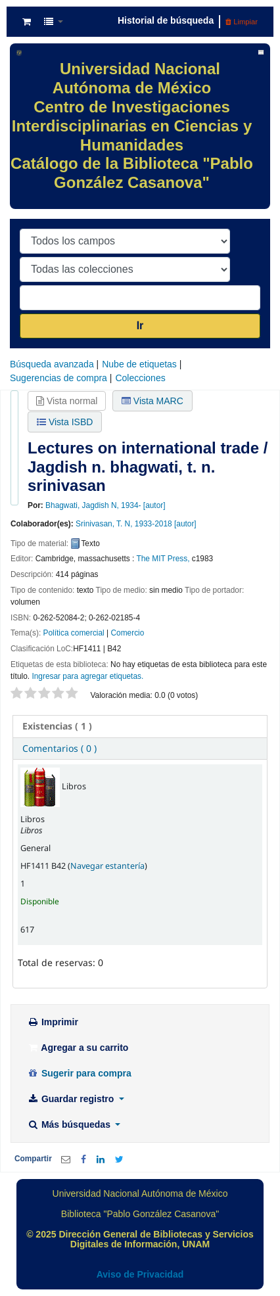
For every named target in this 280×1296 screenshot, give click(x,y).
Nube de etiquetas (139, 364)
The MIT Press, (162, 558)
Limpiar (241, 22)
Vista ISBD (65, 422)
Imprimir (52, 1022)
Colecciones (140, 378)
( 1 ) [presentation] (57, 726)
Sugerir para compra (79, 1073)
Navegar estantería (107, 865)
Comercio (127, 632)
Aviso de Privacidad (140, 1274)
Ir (140, 325)
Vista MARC (152, 401)
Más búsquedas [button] (70, 1124)
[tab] (140, 726)
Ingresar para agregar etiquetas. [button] (87, 676)
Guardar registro (71, 1099)
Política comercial (74, 632)
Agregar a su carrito (77, 1047)
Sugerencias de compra (58, 378)
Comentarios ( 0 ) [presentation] (59, 748)
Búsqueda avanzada (52, 364)
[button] (26, 22)
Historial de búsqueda (166, 20)
